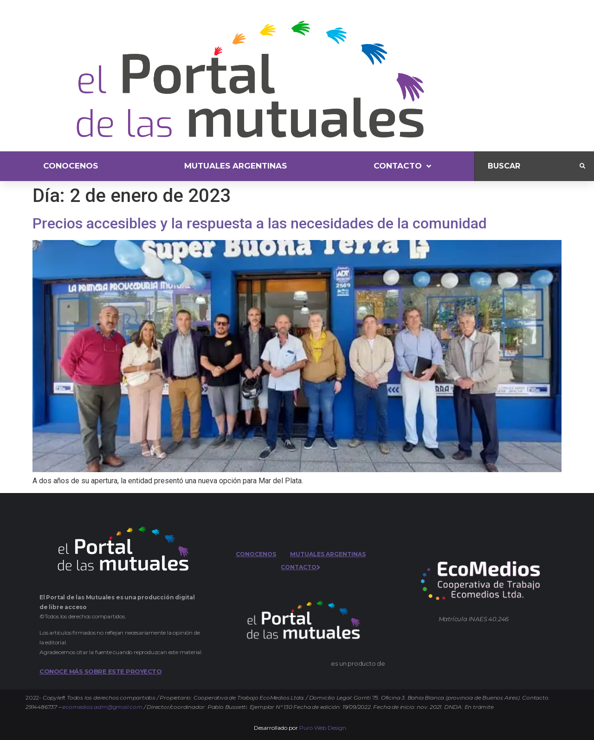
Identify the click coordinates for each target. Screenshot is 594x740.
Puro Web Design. (323, 727)
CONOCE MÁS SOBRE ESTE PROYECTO (100, 671)
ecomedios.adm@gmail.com (102, 706)
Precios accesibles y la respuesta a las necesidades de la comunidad (259, 223)
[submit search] (582, 166)
